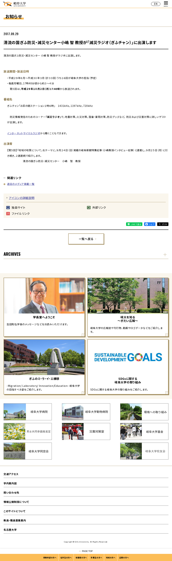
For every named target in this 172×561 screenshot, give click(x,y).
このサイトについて (14, 511)
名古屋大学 (10, 529)
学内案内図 (10, 483)
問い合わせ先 (11, 492)
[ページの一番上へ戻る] (86, 551)
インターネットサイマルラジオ (23, 133)
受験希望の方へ (50, 557)
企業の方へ (124, 557)
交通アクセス (11, 474)
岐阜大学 (14, 4)
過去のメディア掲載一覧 (20, 184)
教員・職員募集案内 (15, 520)
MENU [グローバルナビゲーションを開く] (166, 4)
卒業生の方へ (96, 557)
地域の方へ (111, 557)
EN (156, 4)
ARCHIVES (12, 254)
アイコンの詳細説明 (21, 198)
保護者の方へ (81, 557)
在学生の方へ (66, 557)
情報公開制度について (16, 502)
